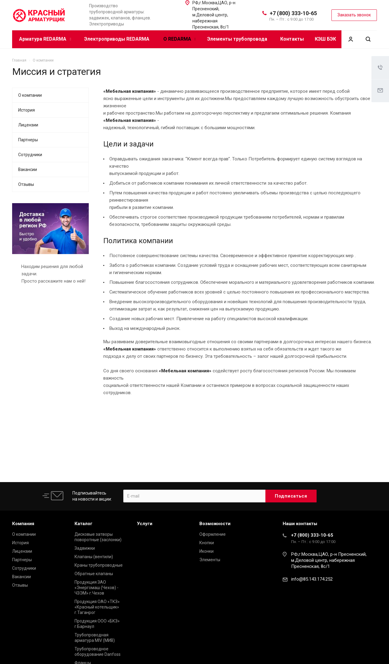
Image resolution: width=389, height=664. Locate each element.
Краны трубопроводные (99, 565)
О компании (30, 95)
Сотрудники (30, 154)
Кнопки (206, 542)
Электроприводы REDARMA (116, 39)
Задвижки (85, 548)
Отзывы (26, 184)
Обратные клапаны (94, 573)
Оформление (212, 534)
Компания (23, 523)
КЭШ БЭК (325, 39)
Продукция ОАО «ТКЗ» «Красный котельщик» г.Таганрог (97, 607)
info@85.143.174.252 (312, 579)
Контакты (292, 39)
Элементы (209, 559)
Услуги (144, 523)
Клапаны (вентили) (94, 556)
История (26, 110)
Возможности (215, 523)
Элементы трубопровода (237, 39)
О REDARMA (179, 39)
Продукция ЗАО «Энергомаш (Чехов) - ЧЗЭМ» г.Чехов (96, 587)
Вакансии (27, 169)
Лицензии (28, 124)
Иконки (206, 551)
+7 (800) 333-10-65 (293, 13)
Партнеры (28, 139)
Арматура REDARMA (45, 39)
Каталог (83, 523)
